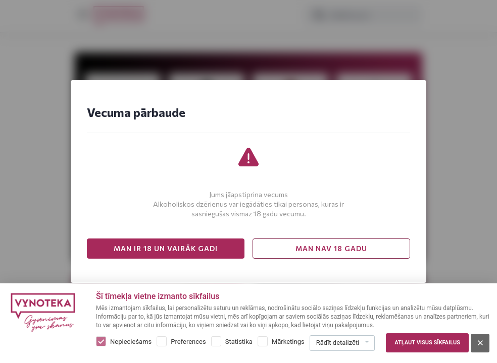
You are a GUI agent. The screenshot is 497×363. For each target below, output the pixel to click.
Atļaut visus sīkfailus (427, 342)
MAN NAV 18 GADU (331, 248)
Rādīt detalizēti (338, 342)
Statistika (239, 341)
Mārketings (288, 341)
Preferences (188, 341)
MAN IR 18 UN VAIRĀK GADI (166, 248)
